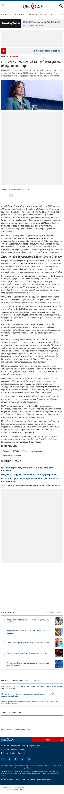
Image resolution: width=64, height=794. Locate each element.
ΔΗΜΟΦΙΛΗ (7, 612)
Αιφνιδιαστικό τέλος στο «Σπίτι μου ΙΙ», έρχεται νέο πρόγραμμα (26, 632)
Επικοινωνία (15, 745)
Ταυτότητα (5, 745)
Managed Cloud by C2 (18, 789)
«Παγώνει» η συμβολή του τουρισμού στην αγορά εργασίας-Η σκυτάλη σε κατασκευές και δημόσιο (29, 695)
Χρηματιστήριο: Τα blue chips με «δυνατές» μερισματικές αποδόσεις (28, 621)
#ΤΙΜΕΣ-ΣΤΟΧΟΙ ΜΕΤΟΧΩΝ (30, 14)
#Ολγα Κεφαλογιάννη (12, 455)
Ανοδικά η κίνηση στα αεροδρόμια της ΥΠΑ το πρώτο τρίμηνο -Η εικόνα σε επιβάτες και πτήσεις (29, 703)
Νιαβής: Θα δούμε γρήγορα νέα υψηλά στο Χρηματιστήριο (28, 642)
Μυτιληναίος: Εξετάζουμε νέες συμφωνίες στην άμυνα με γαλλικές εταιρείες (28, 664)
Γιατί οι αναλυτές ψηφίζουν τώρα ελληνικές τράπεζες (27, 653)
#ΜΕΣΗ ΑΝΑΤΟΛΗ (8, 14)
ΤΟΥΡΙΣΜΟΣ (36, 680)
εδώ (29, 25)
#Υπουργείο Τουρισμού (32, 451)
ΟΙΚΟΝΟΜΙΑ (14, 56)
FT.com (4, 753)
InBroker (28, 768)
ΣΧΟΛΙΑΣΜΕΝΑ (54, 612)
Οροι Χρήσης (35, 745)
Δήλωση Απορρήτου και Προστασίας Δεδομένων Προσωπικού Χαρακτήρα (27, 779)
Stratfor (13, 753)
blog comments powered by (15, 729)
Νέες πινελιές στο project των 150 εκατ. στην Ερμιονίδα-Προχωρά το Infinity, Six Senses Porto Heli (31, 687)
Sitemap (25, 745)
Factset (21, 753)
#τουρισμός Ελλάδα (11, 451)
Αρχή (48, 740)
